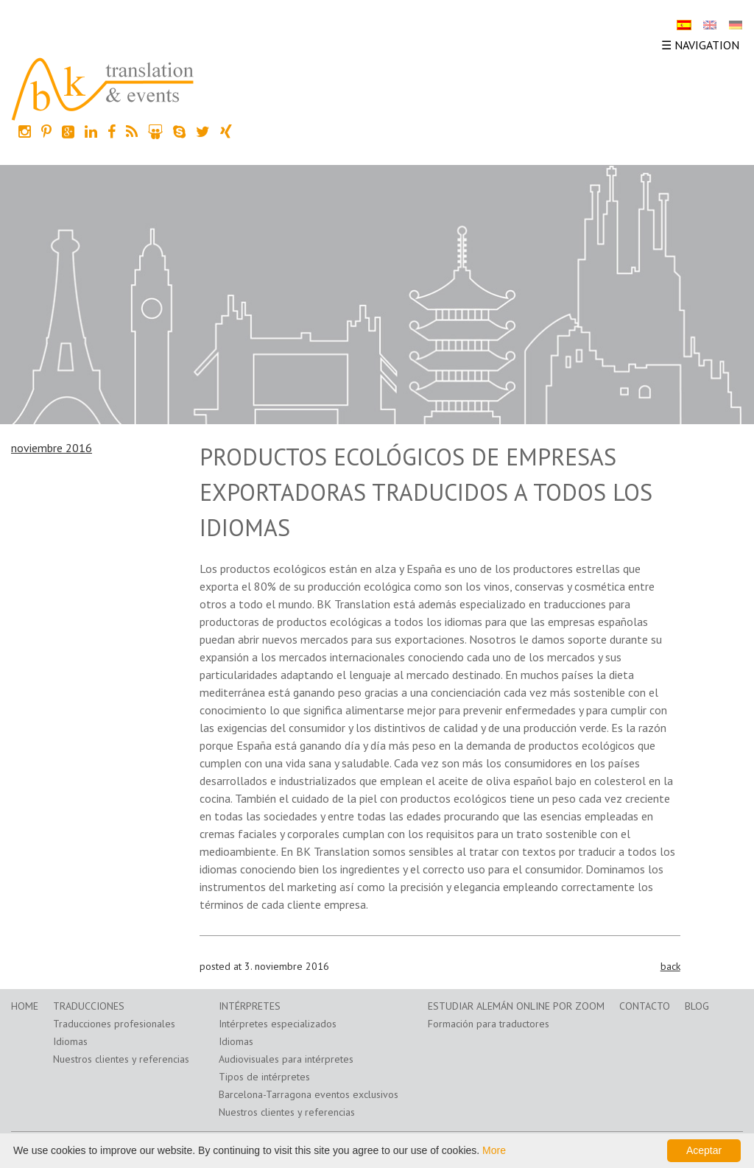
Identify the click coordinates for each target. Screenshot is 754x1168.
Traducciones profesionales (114, 1023)
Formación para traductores (488, 1023)
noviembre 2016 (51, 447)
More (494, 1150)
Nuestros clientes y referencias (121, 1059)
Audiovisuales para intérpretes (286, 1059)
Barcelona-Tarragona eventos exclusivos (308, 1094)
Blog (697, 1006)
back (670, 966)
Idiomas (70, 1041)
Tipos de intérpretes (264, 1076)
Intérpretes (250, 1006)
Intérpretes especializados (278, 1023)
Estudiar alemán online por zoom (516, 1006)
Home (24, 1006)
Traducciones (88, 1006)
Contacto (644, 1006)
